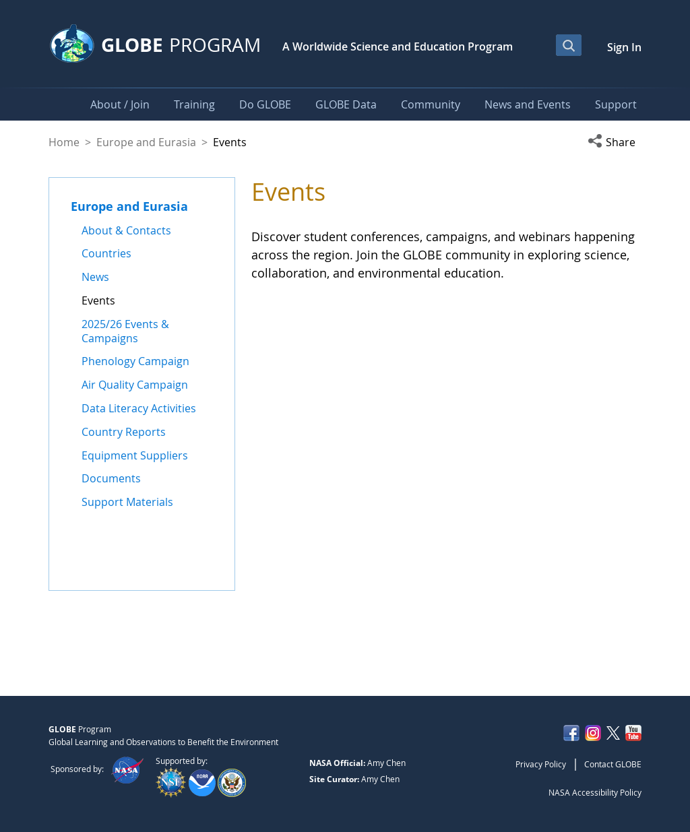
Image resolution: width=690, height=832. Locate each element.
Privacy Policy (540, 764)
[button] (614, 142)
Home (64, 142)
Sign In (624, 47)
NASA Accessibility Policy (594, 792)
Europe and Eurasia (146, 142)
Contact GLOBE (612, 764)
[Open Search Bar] (569, 45)
